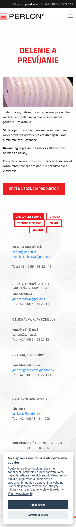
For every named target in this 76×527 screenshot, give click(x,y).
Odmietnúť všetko (37, 514)
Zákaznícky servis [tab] (28, 216)
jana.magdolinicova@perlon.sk (33, 369)
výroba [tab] (55, 216)
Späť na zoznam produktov (34, 188)
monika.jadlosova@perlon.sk (31, 256)
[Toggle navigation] (70, 16)
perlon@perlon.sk (25, 4)
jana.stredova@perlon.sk (29, 298)
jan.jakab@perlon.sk (26, 413)
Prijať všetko (38, 504)
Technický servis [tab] (29, 223)
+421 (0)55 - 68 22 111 (57, 4)
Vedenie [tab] (38, 229)
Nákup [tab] (54, 223)
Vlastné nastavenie (20, 493)
